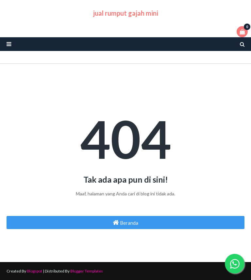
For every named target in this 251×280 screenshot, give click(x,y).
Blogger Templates (86, 271)
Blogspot (34, 271)
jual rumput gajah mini (125, 13)
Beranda (125, 222)
